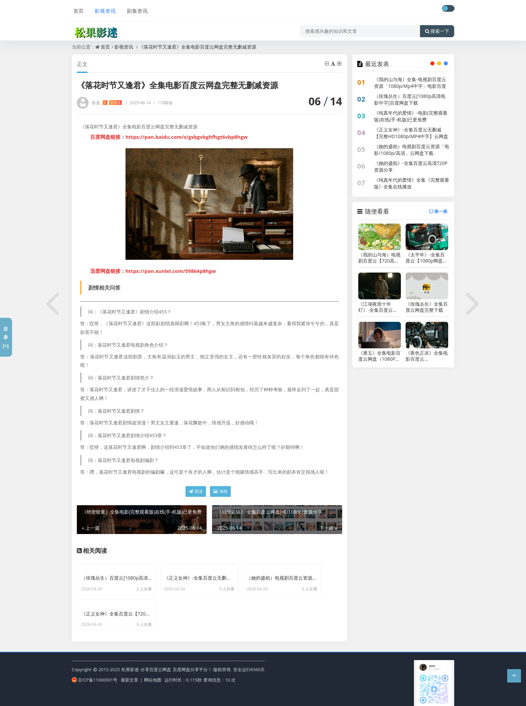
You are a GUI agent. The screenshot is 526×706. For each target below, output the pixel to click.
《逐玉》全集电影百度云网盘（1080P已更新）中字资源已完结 (379, 356)
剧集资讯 (135, 9)
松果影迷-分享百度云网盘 (146, 667)
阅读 (196, 491)
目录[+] (5, 337)
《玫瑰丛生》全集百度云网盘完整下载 (427, 307)
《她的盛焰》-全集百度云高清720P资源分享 (411, 166)
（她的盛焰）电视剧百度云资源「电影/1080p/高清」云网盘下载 (411, 149)
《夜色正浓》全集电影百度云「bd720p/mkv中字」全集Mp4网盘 (427, 356)
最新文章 (129, 677)
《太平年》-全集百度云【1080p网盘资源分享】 (427, 258)
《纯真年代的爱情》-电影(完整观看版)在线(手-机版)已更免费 (411, 116)
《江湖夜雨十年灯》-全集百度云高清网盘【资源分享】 (379, 307)
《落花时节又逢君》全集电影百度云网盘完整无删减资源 (197, 47)
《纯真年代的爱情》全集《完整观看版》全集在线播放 (411, 183)
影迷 (107, 103)
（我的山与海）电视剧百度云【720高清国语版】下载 (379, 258)
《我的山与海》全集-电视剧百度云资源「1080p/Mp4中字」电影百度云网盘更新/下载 (410, 86)
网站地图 (152, 677)
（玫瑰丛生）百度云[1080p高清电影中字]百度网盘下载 (409, 99)
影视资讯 (103, 9)
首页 (77, 9)
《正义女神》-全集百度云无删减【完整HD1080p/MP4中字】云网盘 (411, 132)
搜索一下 (437, 28)
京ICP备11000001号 (94, 677)
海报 (220, 491)
